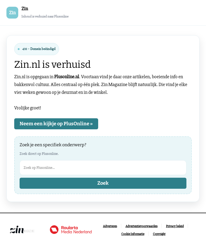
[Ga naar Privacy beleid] (175, 226)
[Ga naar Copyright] (159, 234)
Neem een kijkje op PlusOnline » (56, 124)
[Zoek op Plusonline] (103, 167)
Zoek (103, 183)
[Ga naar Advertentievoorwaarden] (141, 226)
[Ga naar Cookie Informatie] (132, 234)
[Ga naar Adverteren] (110, 226)
